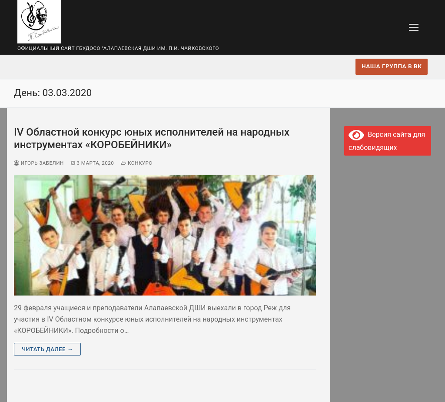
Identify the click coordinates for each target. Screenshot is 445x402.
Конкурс (136, 163)
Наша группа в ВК (392, 66)
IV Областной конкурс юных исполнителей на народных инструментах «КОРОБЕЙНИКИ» (151, 138)
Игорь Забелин (39, 163)
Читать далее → (47, 349)
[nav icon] (414, 27)
